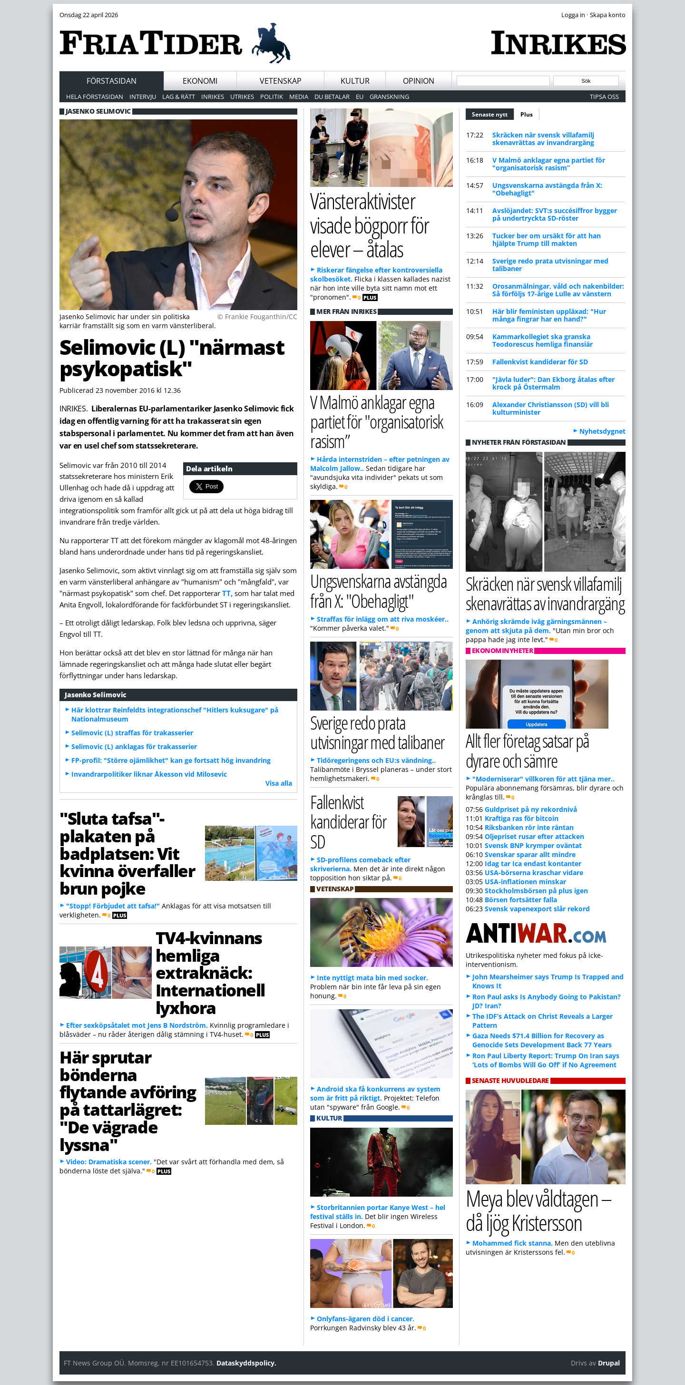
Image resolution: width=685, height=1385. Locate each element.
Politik (271, 96)
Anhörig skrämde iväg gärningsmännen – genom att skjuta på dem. (536, 626)
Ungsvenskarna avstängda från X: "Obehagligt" (547, 189)
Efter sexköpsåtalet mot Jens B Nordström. (137, 1025)
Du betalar (332, 96)
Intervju (142, 96)
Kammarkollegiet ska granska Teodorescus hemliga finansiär (542, 340)
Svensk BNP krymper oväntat (533, 845)
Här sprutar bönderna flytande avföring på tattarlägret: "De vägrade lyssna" (127, 1100)
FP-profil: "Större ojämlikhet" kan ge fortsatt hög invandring (171, 760)
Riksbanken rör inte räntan (529, 827)
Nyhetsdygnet (602, 431)
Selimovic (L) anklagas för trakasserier (134, 746)
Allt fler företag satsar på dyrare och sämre (527, 750)
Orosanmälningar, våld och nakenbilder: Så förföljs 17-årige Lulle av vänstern (558, 290)
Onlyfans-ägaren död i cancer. (365, 1318)
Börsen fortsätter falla (521, 899)
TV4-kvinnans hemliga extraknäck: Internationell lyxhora (210, 972)
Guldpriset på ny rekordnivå (531, 809)
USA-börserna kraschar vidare (534, 872)
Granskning (389, 96)
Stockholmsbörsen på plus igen (536, 890)
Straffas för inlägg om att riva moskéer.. (383, 619)
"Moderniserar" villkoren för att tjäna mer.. (543, 778)
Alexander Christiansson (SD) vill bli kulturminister (550, 408)
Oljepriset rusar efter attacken (534, 836)
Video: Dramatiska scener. (109, 1161)
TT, (227, 593)
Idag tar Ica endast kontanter (533, 863)
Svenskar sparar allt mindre (530, 854)
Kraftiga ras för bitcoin (521, 818)
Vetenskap (281, 81)
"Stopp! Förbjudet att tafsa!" (113, 905)
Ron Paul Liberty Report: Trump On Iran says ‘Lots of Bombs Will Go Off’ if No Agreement (545, 1060)
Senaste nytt (493, 113)
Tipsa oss (604, 96)
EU (359, 96)
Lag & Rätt (178, 96)
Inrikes (212, 96)
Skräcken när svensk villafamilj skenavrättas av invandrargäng (543, 138)
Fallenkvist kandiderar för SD (540, 361)
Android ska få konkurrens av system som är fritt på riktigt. (375, 1093)
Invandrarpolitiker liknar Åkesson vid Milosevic (149, 774)
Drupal (609, 1362)
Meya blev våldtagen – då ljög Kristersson (538, 1210)
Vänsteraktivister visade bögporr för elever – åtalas (369, 224)
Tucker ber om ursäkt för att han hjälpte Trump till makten (546, 239)
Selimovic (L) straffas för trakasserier (132, 732)
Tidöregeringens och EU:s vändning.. (376, 760)
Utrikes (242, 96)
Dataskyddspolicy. (246, 1362)
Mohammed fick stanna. (512, 1243)
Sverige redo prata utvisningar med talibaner (550, 264)
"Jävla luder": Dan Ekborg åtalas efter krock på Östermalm (553, 383)
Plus (526, 114)
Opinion (418, 81)
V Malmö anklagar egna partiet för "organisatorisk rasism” (548, 164)
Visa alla (278, 783)
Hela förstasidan (94, 96)
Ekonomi (200, 81)
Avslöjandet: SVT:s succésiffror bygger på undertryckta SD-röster (554, 214)
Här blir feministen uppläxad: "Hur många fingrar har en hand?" (549, 315)
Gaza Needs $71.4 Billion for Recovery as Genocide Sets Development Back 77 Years (542, 1040)
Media (298, 96)
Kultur (355, 81)
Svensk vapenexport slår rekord (537, 908)
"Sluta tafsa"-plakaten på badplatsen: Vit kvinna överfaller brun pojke (127, 853)
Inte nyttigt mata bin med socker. (372, 977)
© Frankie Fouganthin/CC (257, 316)
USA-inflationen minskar (525, 881)
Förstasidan (112, 81)
